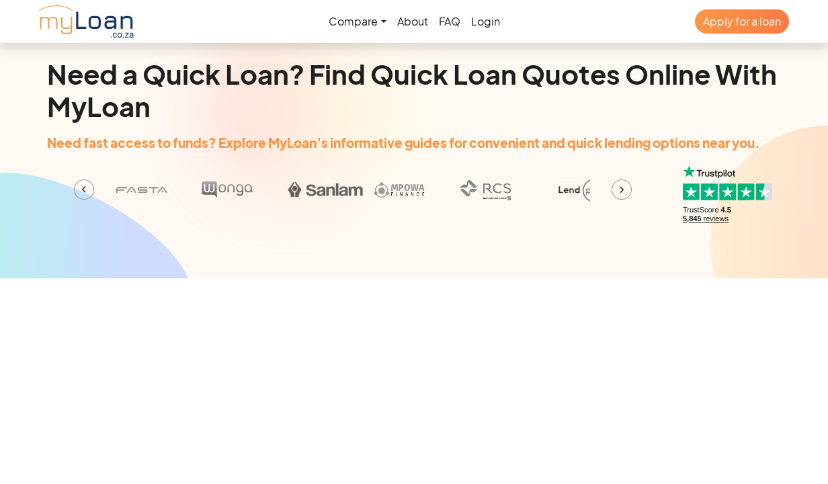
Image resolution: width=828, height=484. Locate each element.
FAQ (449, 21)
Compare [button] (353, 21)
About (412, 21)
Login (485, 21)
